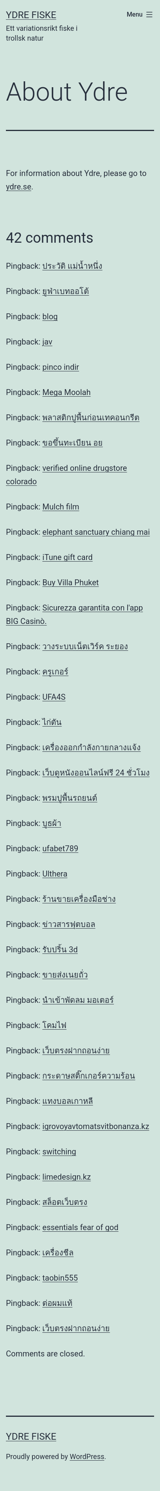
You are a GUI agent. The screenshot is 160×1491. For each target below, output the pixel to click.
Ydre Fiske (31, 15)
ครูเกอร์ (55, 671)
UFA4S (54, 697)
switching (59, 1151)
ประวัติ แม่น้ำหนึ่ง (72, 266)
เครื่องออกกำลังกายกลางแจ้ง (91, 747)
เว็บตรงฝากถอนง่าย (76, 1050)
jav (47, 342)
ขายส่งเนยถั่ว (65, 975)
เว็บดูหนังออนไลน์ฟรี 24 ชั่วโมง (95, 772)
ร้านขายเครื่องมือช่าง (79, 899)
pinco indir (60, 367)
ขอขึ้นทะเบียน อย (72, 443)
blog (50, 316)
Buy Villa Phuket (70, 582)
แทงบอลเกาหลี (67, 1101)
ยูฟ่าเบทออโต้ (65, 291)
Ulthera (54, 873)
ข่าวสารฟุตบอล (68, 924)
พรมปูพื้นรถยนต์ (69, 798)
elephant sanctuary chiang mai (96, 532)
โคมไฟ (54, 1025)
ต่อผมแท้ (57, 1303)
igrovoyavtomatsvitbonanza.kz (95, 1126)
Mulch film (60, 506)
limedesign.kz (66, 1177)
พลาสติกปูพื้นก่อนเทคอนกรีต (90, 417)
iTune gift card (67, 557)
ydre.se (18, 186)
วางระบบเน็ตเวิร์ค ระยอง (85, 646)
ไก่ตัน (52, 722)
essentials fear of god (80, 1227)
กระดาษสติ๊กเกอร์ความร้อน (88, 1076)
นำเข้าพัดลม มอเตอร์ (78, 1000)
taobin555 (60, 1278)
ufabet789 (60, 848)
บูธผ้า (51, 823)
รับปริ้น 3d (59, 949)
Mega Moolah (66, 392)
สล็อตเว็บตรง (64, 1202)
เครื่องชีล (57, 1252)
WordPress (87, 1456)
